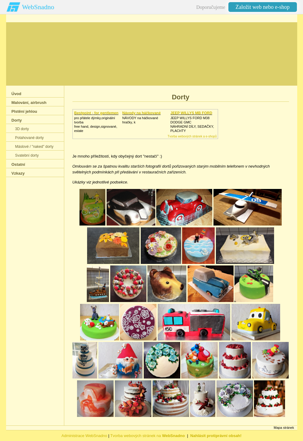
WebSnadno (38, 7)
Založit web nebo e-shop (263, 7)
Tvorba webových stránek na (147, 435)
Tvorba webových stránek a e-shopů (192, 136)
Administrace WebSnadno (84, 435)
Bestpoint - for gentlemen (96, 113)
